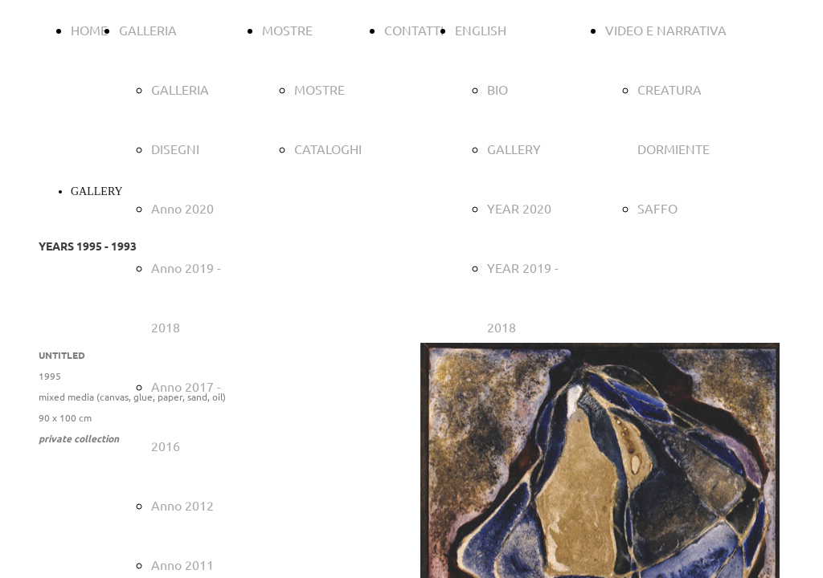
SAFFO (657, 208)
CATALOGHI (328, 148)
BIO (497, 89)
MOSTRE (287, 30)
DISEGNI (175, 148)
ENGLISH (480, 30)
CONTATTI (414, 30)
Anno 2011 (182, 564)
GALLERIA (148, 30)
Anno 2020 (182, 208)
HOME (89, 30)
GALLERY (514, 148)
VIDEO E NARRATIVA (666, 30)
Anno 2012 (182, 505)
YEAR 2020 (519, 208)
